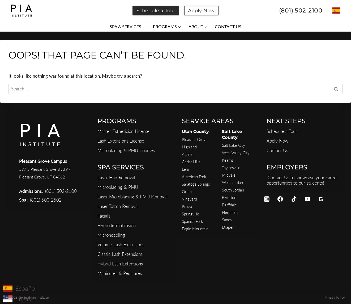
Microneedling (111, 235)
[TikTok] (293, 199)
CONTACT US (228, 26)
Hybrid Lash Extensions (120, 263)
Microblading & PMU (117, 187)
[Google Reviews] (321, 199)
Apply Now (201, 11)
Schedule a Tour (155, 11)
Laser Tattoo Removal (118, 206)
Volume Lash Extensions (120, 244)
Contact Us (277, 150)
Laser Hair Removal (116, 177)
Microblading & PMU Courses (126, 150)
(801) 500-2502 (46, 200)
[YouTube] (307, 199)
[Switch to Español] (336, 11)
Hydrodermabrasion (116, 225)
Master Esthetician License (123, 131)
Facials (103, 216)
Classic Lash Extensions (120, 254)
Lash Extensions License (120, 141)
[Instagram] (266, 199)
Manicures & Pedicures (119, 273)
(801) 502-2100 (61, 191)
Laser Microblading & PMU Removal (132, 196)
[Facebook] (280, 199)
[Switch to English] (19, 298)
